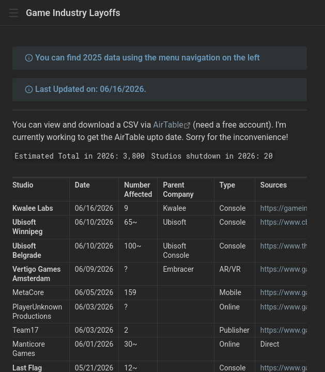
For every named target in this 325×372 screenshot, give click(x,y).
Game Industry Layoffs (73, 12)
